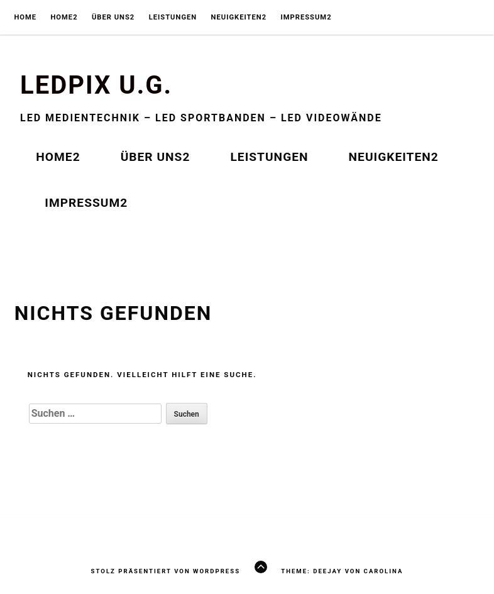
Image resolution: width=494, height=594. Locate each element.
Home (25, 17)
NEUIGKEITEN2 (239, 17)
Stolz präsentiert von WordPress (165, 571)
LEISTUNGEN (173, 17)
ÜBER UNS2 (113, 17)
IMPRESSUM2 (305, 17)
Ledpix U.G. (96, 85)
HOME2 (63, 17)
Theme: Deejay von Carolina (342, 571)
